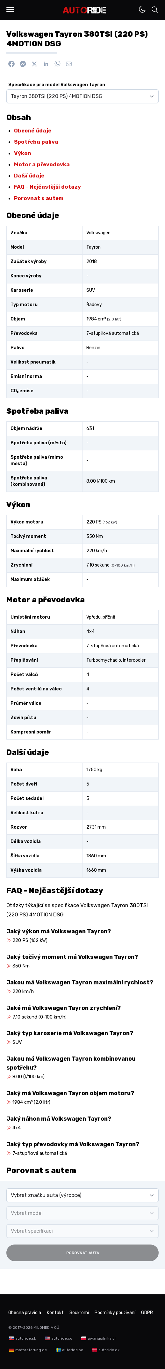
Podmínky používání (115, 1312)
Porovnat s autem (38, 198)
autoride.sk (25, 1338)
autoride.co (61, 1338)
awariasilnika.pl (102, 1338)
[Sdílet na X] (34, 64)
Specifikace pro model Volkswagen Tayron (56, 84)
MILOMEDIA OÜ (46, 1327)
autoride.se (72, 1350)
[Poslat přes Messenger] (23, 64)
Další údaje (29, 175)
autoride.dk (108, 1350)
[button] (10, 10)
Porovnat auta (82, 1253)
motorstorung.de (31, 1350)
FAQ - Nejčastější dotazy (47, 187)
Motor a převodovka (42, 164)
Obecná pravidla (24, 1312)
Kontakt (55, 1312)
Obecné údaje (32, 130)
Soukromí (79, 1312)
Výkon (22, 153)
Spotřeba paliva (36, 142)
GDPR (147, 1312)
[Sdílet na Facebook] (11, 64)
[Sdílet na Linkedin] (46, 64)
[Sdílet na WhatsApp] (57, 64)
